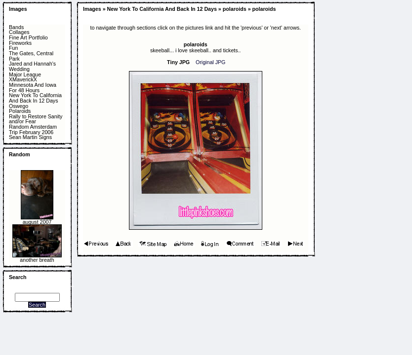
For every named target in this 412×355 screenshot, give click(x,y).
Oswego (18, 106)
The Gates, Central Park (31, 56)
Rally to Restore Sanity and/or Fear (35, 119)
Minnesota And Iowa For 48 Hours (32, 87)
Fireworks (20, 43)
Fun (13, 48)
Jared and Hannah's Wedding (32, 66)
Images (18, 9)
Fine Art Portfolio (28, 37)
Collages (19, 32)
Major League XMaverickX (25, 77)
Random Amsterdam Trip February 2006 (33, 129)
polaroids (235, 9)
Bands (16, 27)
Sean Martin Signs (30, 137)
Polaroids (20, 111)
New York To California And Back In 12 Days (35, 98)
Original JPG (210, 62)
